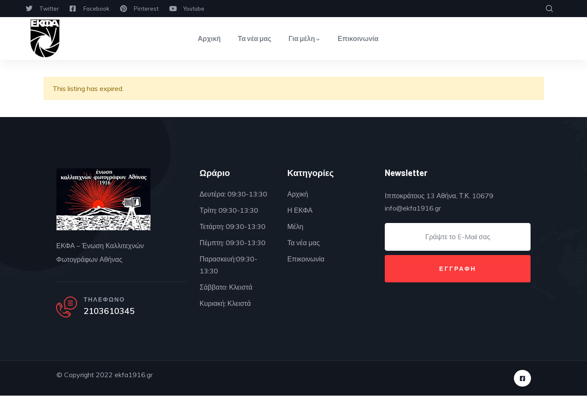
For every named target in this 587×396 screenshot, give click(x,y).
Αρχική (209, 38)
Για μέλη (305, 38)
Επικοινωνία (358, 38)
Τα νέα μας (254, 38)
